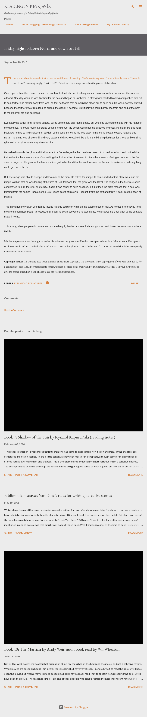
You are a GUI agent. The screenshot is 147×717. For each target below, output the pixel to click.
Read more (135, 474)
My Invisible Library (116, 24)
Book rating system (84, 24)
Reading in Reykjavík (27, 6)
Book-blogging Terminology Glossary (42, 24)
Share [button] (134, 283)
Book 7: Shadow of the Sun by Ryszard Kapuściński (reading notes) (59, 437)
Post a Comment (14, 310)
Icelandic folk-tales (28, 283)
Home (7, 24)
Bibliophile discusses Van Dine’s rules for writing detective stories (58, 495)
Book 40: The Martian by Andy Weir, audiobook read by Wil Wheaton (62, 649)
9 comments (23, 533)
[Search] (132, 6)
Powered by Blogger (73, 707)
